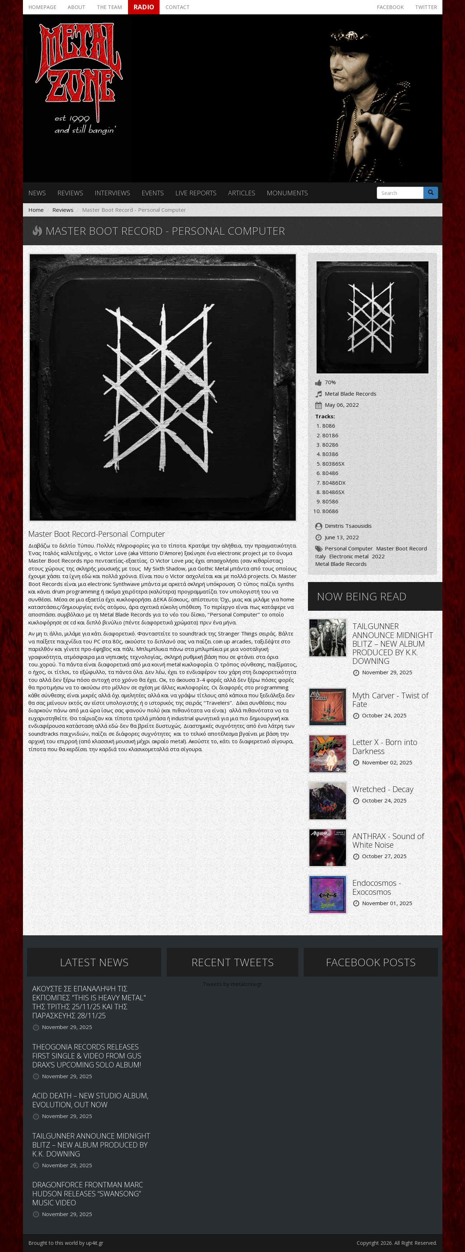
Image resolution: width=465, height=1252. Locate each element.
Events (153, 193)
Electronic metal (349, 556)
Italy (320, 556)
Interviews (112, 193)
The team (109, 7)
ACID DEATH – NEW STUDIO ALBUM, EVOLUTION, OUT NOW (90, 1100)
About (76, 7)
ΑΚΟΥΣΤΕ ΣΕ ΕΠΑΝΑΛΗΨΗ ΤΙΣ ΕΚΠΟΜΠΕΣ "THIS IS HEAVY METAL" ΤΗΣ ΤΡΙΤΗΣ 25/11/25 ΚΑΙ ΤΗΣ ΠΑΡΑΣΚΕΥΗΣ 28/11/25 (89, 1002)
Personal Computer (349, 548)
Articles (241, 193)
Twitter (426, 7)
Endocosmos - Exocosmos (376, 887)
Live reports (196, 193)
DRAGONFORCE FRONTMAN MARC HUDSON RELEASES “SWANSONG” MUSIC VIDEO (87, 1193)
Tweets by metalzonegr (232, 983)
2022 (378, 556)
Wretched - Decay (382, 788)
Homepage (42, 7)
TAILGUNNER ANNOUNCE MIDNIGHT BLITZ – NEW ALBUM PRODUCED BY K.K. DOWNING (392, 643)
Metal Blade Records (341, 563)
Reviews (70, 193)
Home (36, 209)
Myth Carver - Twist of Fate (390, 699)
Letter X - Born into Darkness (384, 746)
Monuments (287, 193)
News (37, 193)
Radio (143, 7)
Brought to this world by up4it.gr (65, 1242)
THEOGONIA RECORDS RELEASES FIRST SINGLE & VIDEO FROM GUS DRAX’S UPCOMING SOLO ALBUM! (86, 1056)
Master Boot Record (401, 548)
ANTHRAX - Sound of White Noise (388, 840)
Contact (178, 7)
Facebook (390, 7)
